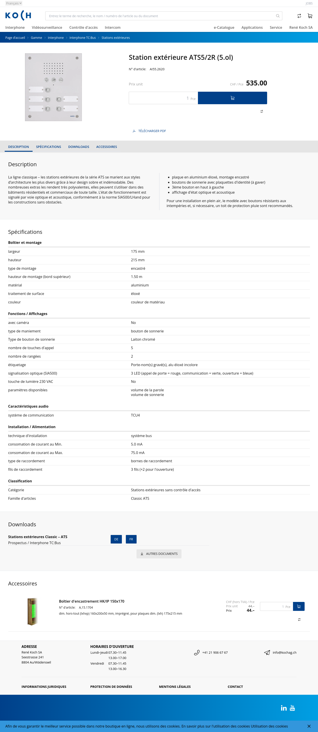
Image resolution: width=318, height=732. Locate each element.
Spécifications (48, 147)
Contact (235, 686)
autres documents (159, 554)
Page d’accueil (15, 37)
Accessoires (106, 147)
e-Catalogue (224, 27)
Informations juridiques (44, 686)
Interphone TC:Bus (83, 37)
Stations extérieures (116, 37)
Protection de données (111, 686)
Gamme (36, 37)
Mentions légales (175, 686)
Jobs (309, 3)
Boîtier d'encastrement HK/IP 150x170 (92, 601)
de (116, 539)
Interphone (56, 37)
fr (131, 539)
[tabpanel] (53, 87)
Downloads (78, 147)
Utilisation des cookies (269, 726)
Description (18, 147)
